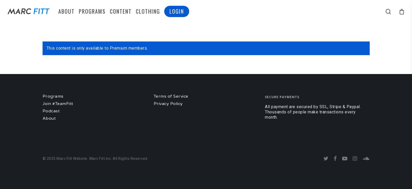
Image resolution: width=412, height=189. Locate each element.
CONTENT (121, 11)
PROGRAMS (92, 11)
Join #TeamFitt (58, 103)
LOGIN (176, 11)
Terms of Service (171, 96)
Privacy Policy (168, 103)
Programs (53, 96)
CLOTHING (148, 11)
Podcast (51, 111)
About (49, 118)
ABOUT (66, 11)
